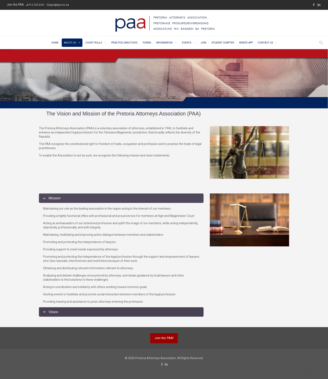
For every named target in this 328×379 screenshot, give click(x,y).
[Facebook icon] (313, 5)
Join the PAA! (164, 338)
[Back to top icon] (310, 373)
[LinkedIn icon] (318, 5)
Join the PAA (15, 4)
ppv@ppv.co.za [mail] (59, 4)
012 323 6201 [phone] (37, 4)
